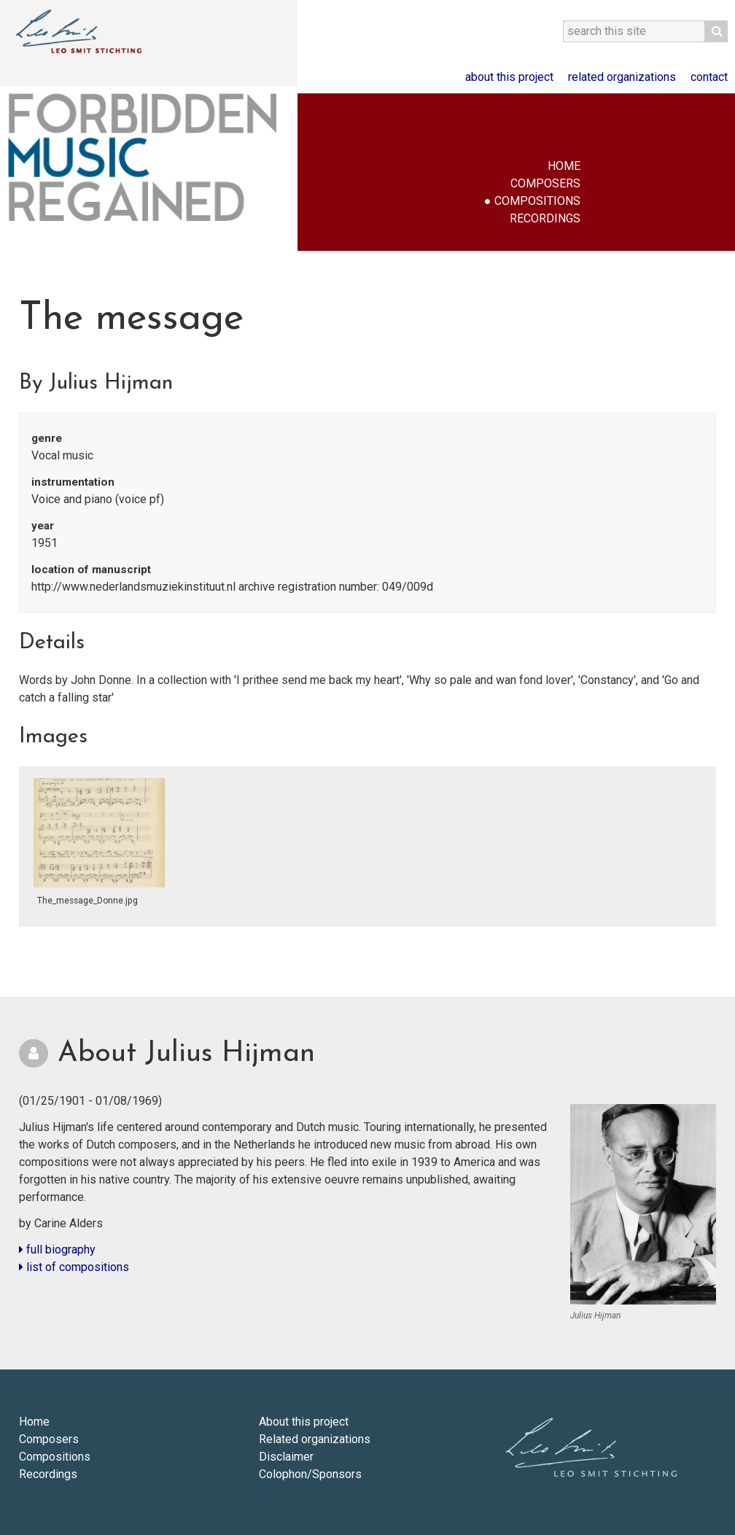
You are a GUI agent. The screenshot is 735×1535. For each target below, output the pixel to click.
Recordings (545, 218)
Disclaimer (286, 1457)
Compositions (537, 201)
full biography (57, 1249)
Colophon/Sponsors (310, 1474)
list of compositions (74, 1267)
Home (564, 166)
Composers (545, 183)
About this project (509, 77)
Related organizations (622, 77)
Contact (709, 77)
